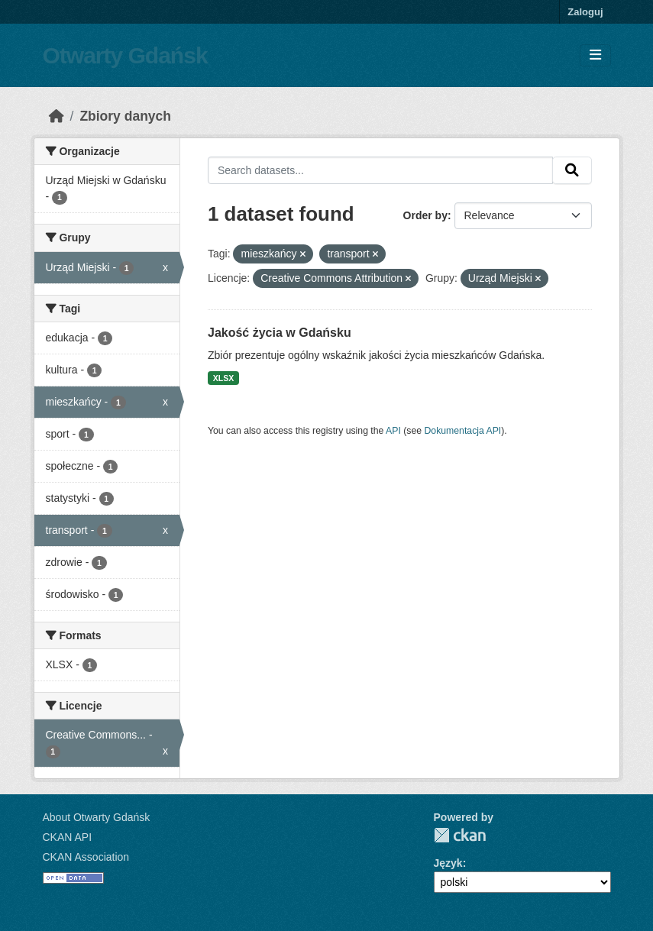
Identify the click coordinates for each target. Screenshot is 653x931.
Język (448, 863)
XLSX (223, 378)
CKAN (460, 835)
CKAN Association (86, 857)
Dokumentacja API (463, 430)
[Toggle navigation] (595, 55)
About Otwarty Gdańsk (96, 817)
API (393, 430)
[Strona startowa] (56, 116)
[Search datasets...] (380, 170)
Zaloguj (585, 12)
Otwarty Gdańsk (125, 55)
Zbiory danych (125, 116)
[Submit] (572, 170)
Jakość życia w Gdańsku (279, 332)
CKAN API (67, 837)
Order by (425, 215)
